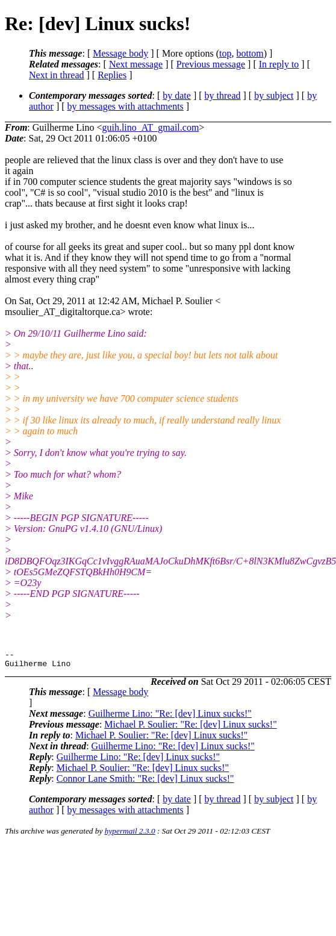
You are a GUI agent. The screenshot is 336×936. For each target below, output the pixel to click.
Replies (112, 75)
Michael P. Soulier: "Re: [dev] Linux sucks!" (190, 728)
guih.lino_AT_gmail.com (150, 127)
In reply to (279, 64)
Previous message (210, 64)
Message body (120, 53)
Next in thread (56, 75)
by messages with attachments (125, 106)
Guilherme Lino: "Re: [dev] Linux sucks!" (170, 717)
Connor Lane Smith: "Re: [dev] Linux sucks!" (145, 782)
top (225, 53)
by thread (223, 95)
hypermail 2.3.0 (130, 834)
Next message (136, 64)
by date (177, 95)
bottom (249, 53)
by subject (273, 95)
